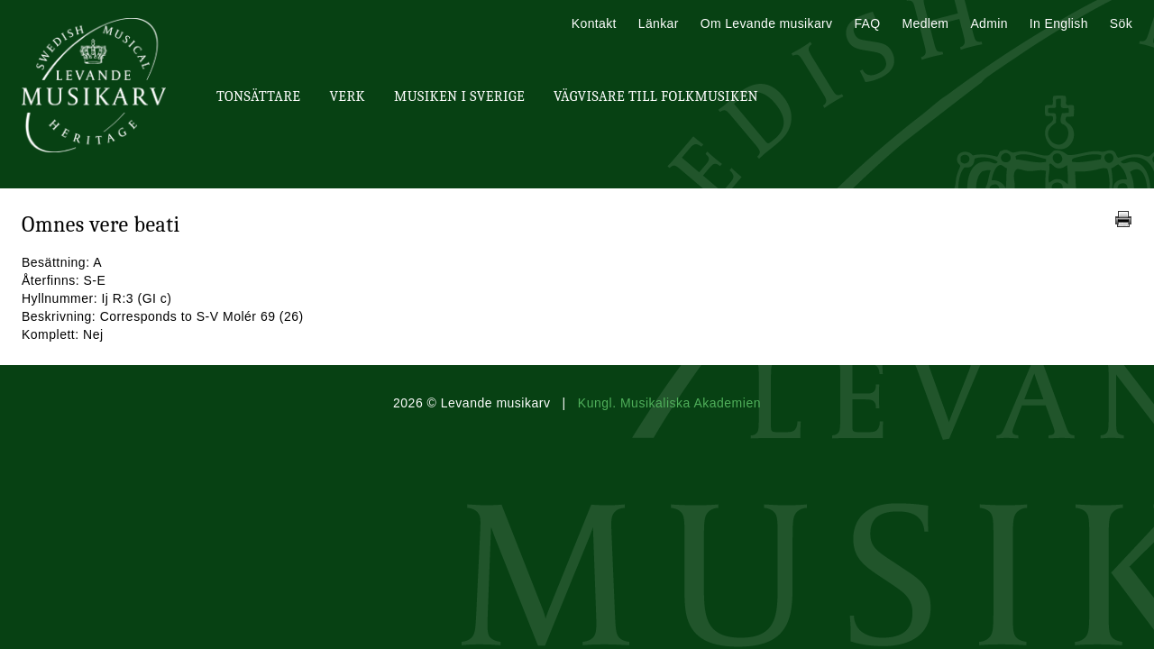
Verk (347, 96)
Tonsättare (258, 96)
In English (1059, 23)
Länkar (658, 23)
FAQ (867, 23)
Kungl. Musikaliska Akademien (669, 403)
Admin (988, 23)
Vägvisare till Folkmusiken (656, 96)
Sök (1121, 23)
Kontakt (594, 23)
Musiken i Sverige (459, 96)
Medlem (925, 23)
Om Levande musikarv (767, 23)
